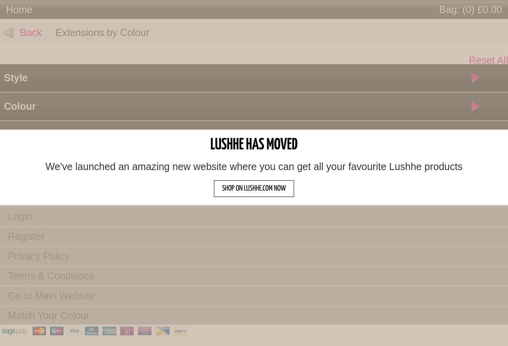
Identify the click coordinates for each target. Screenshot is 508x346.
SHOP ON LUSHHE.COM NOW (254, 188)
